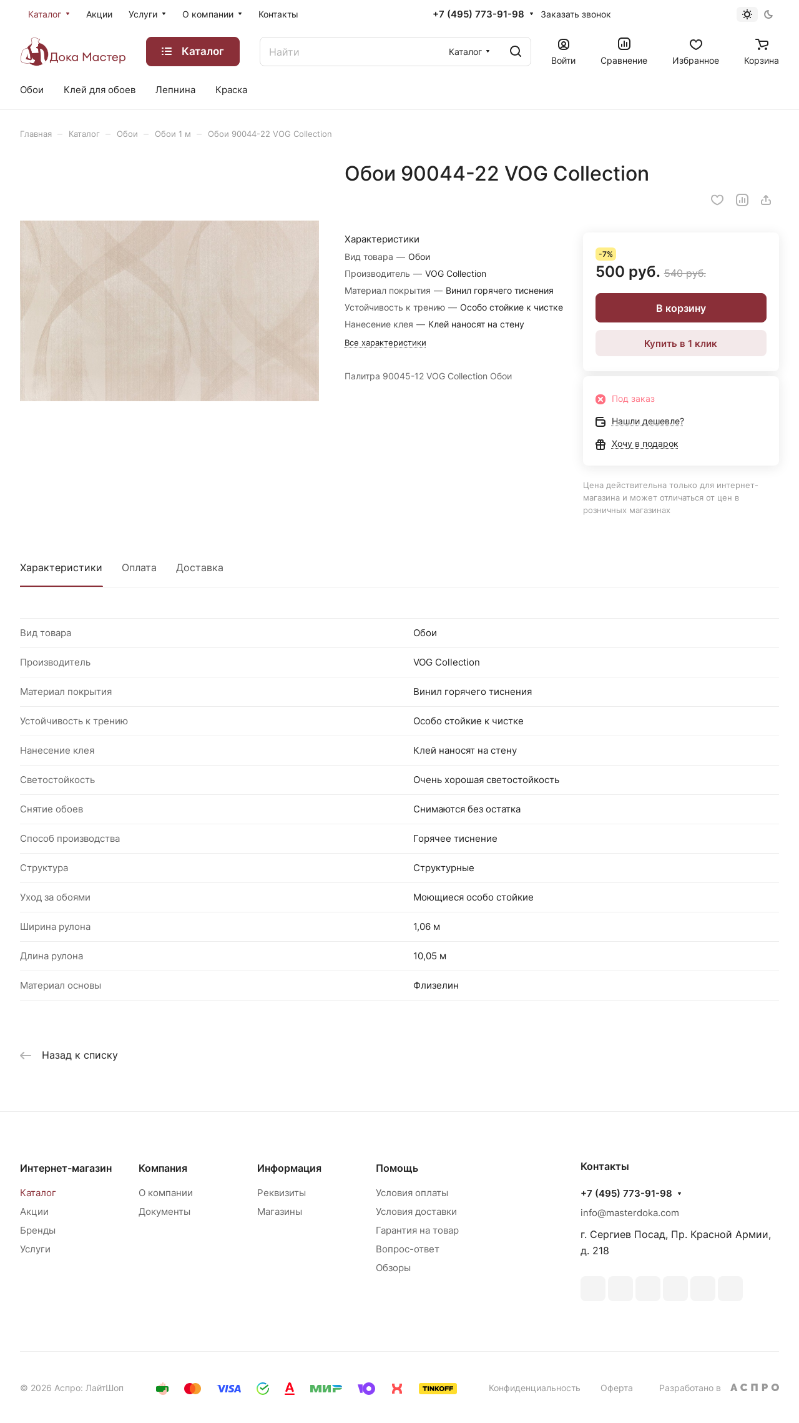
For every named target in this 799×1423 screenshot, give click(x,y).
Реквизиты (281, 1193)
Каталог (38, 1193)
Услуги (35, 1249)
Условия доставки (416, 1211)
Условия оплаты (412, 1193)
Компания (163, 1168)
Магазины (279, 1211)
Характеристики (61, 567)
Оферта (616, 1387)
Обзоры (393, 1268)
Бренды (38, 1230)
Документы (164, 1211)
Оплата (139, 567)
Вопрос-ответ (407, 1249)
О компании (166, 1193)
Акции (34, 1211)
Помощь (397, 1168)
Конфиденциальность (535, 1387)
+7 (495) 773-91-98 (478, 14)
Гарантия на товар (417, 1230)
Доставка (199, 567)
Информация (289, 1168)
